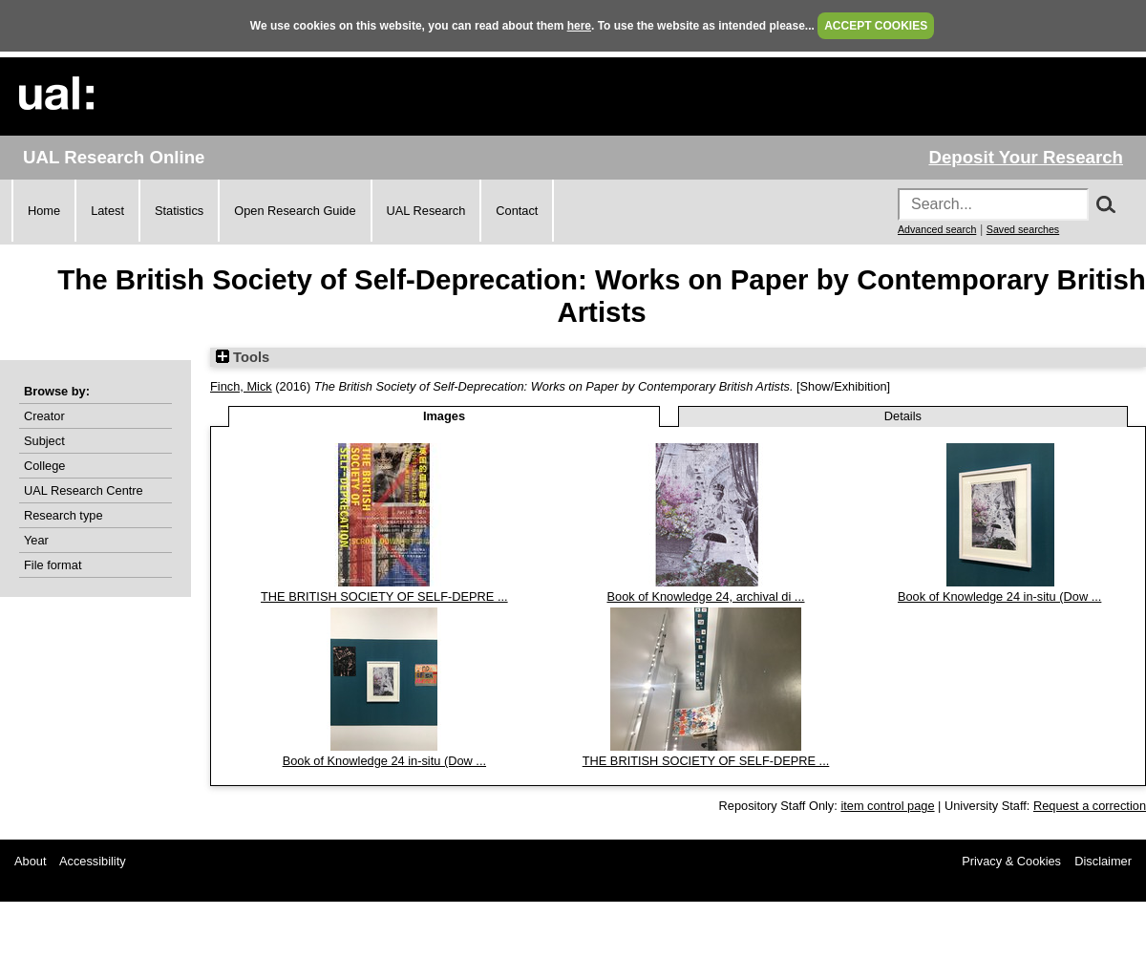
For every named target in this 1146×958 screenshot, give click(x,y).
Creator (44, 416)
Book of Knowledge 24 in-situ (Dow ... (999, 596)
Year (36, 540)
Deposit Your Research (1025, 157)
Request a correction (1089, 805)
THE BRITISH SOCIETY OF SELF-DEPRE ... (384, 596)
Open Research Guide (294, 210)
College (44, 465)
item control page (887, 805)
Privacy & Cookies (1011, 861)
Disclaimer (1103, 861)
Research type (63, 515)
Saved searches (1023, 229)
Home (44, 210)
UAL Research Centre (83, 490)
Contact (517, 210)
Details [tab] (903, 416)
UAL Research (426, 210)
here (579, 25)
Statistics (179, 210)
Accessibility (92, 861)
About (30, 861)
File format (52, 565)
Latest (107, 210)
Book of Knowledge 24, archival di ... (706, 596)
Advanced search (937, 229)
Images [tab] (444, 416)
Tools (242, 357)
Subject (44, 441)
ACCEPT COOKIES (875, 25)
